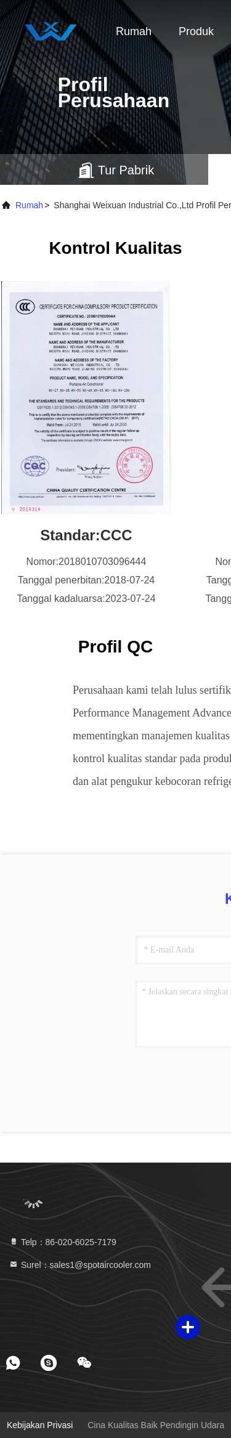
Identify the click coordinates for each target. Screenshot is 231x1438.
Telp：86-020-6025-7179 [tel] (62, 1242)
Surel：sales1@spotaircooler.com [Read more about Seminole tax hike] (80, 1265)
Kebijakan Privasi (40, 1425)
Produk (196, 31)
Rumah (134, 31)
